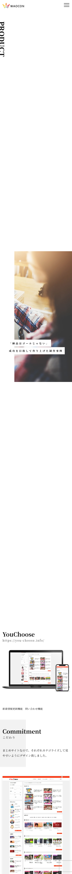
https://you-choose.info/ (23, 640)
